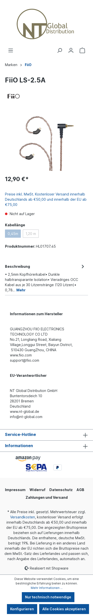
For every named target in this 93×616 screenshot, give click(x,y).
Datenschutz (61, 490)
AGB (80, 490)
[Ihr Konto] (71, 50)
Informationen (19, 445)
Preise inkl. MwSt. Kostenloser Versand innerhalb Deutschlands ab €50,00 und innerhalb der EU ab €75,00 (46, 199)
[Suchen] (59, 50)
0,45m (13, 233)
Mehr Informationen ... (46, 588)
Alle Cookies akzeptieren (64, 609)
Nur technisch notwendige (48, 597)
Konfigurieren (22, 609)
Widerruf (37, 490)
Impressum (15, 490)
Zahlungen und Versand (47, 497)
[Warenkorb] (82, 50)
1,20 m (31, 233)
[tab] (45, 278)
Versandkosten (22, 517)
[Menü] (10, 50)
